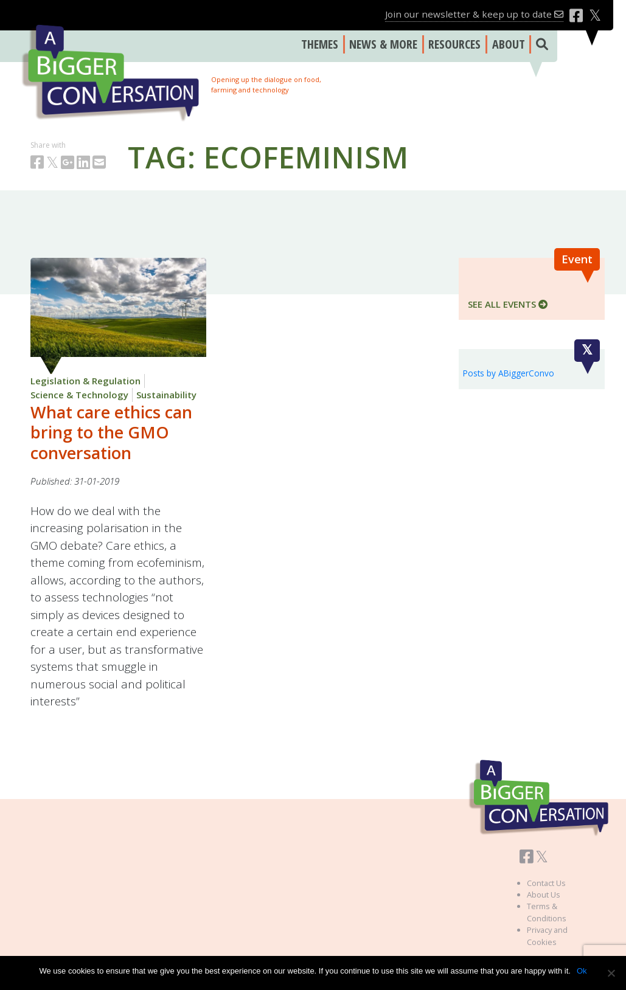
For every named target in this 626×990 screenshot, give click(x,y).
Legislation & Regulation (85, 381)
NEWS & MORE (383, 44)
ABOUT (508, 44)
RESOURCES (454, 44)
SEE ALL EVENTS (508, 304)
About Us (543, 894)
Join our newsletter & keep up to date (474, 14)
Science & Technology (79, 395)
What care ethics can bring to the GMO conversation (111, 433)
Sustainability (166, 395)
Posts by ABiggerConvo (508, 373)
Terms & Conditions (546, 912)
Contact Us (546, 883)
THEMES (319, 44)
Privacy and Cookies (547, 935)
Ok (582, 970)
